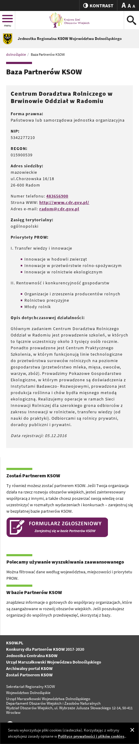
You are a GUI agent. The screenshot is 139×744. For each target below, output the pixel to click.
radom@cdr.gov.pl (59, 209)
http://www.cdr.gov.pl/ (64, 202)
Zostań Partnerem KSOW (29, 675)
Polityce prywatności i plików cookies (91, 736)
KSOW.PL (14, 643)
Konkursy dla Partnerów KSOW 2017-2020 (45, 649)
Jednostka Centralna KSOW (31, 655)
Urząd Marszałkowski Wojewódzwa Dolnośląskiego (53, 662)
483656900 (57, 196)
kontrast (98, 5)
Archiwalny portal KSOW (29, 668)
